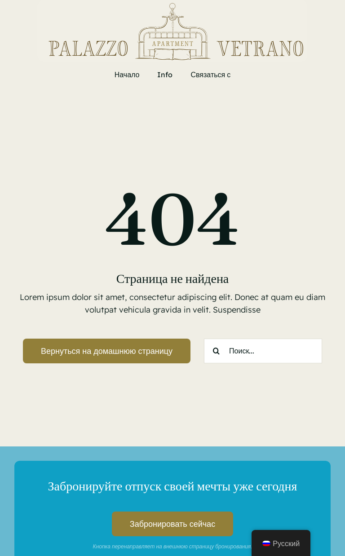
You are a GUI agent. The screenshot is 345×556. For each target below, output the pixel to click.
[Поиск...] (263, 351)
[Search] (216, 351)
